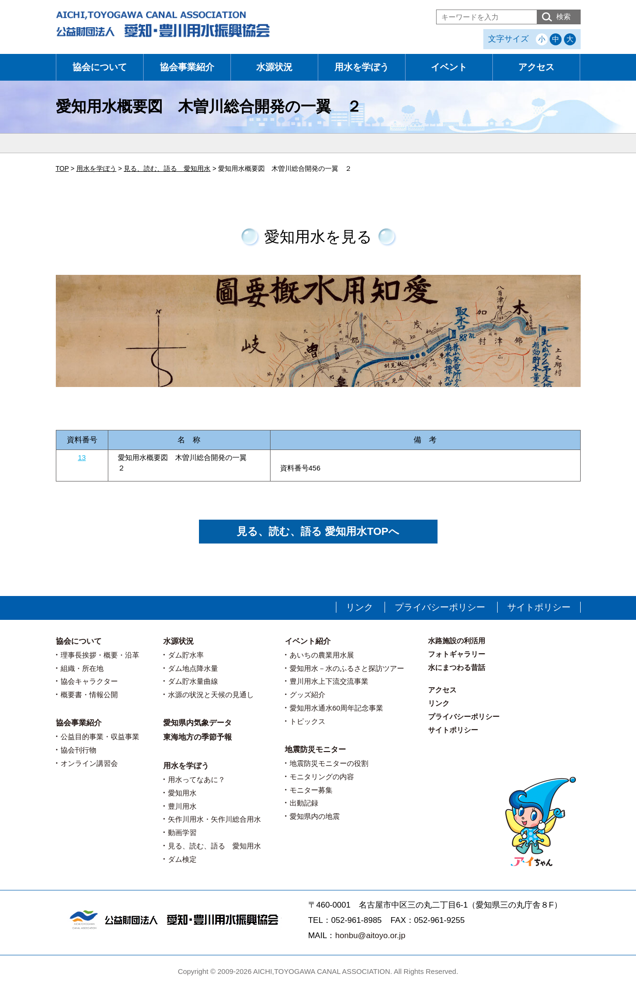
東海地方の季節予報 (197, 737)
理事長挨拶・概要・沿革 (100, 655)
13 (82, 457)
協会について (100, 67)
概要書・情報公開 (89, 694)
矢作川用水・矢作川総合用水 (214, 819)
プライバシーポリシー (440, 607)
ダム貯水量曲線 (193, 681)
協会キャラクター (89, 681)
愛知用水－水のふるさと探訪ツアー (347, 668)
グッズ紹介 (307, 694)
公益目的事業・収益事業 (100, 736)
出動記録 (304, 803)
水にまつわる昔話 (456, 667)
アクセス (536, 67)
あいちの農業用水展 (322, 655)
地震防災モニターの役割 (329, 763)
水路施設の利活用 (456, 641)
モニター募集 (311, 790)
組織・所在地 (82, 668)
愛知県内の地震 (315, 816)
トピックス (307, 721)
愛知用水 (182, 793)
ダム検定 (182, 859)
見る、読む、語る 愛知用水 (214, 846)
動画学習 (182, 832)
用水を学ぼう (361, 67)
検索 (563, 16)
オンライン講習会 (89, 763)
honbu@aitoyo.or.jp (370, 935)
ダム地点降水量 (193, 668)
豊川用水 (182, 806)
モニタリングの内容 (322, 777)
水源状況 (274, 67)
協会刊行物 (78, 750)
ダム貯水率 (186, 655)
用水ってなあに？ (196, 779)
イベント (449, 67)
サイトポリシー (539, 607)
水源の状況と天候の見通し (211, 694)
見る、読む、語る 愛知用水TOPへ (318, 531)
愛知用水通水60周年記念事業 (337, 708)
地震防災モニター (315, 749)
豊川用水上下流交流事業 (329, 681)
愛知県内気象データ (197, 723)
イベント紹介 (308, 641)
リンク (359, 607)
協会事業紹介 (187, 67)
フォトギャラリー (456, 654)
